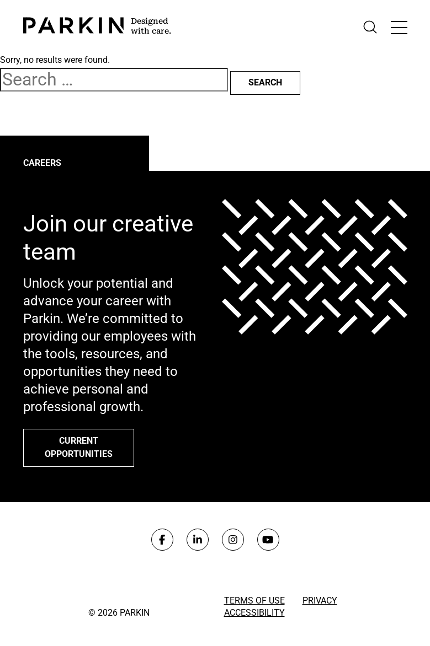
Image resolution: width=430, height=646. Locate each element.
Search (265, 82)
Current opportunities (79, 447)
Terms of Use (254, 600)
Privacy (319, 600)
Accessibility (254, 612)
